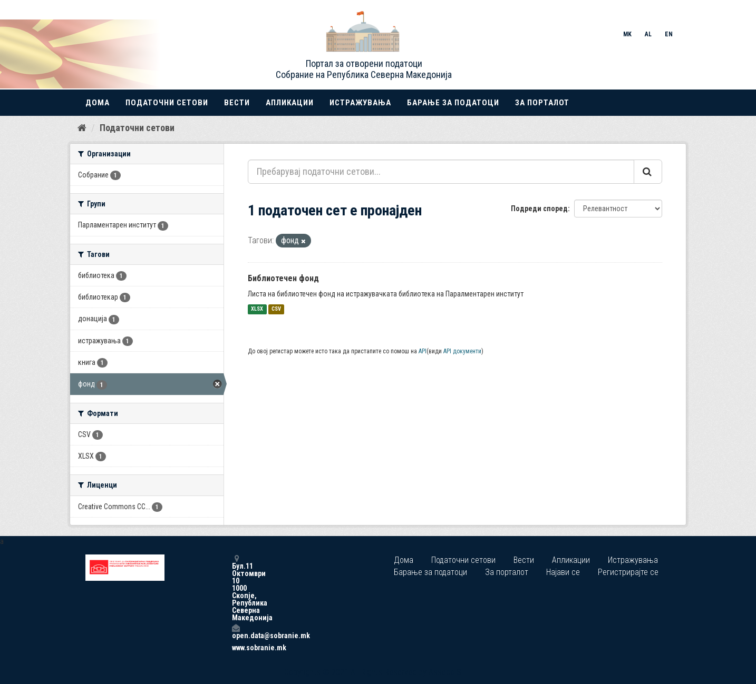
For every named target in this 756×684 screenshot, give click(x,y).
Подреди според (539, 208)
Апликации (290, 102)
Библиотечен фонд (283, 278)
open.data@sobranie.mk (235, 631)
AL (648, 34)
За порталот (542, 102)
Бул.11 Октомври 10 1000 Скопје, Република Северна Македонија (235, 587)
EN (669, 34)
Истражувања (360, 102)
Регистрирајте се (628, 572)
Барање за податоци (453, 102)
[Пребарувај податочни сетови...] (441, 172)
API (423, 351)
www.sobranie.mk (235, 647)
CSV (276, 309)
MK (627, 34)
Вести (237, 102)
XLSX (257, 309)
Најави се (563, 572)
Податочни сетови (166, 102)
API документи (462, 351)
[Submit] (648, 172)
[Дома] (81, 128)
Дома (97, 102)
